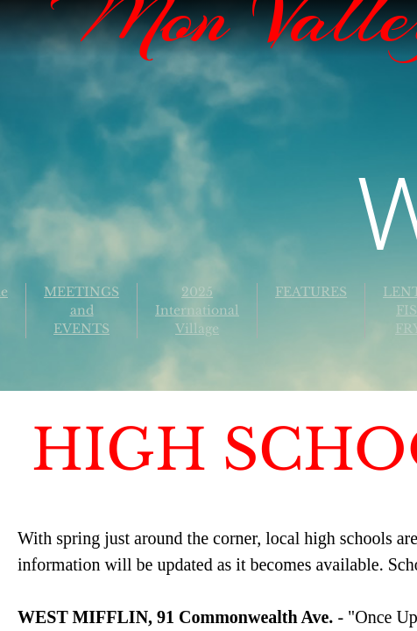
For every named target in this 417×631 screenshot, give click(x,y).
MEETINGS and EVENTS (81, 310)
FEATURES (311, 292)
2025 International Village (197, 310)
